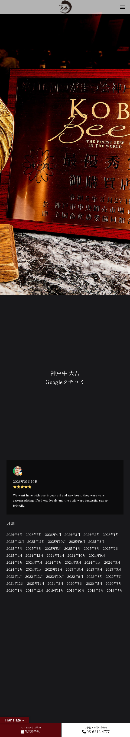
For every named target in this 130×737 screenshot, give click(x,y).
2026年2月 (92, 534)
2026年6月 (14, 534)
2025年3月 (92, 548)
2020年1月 (14, 590)
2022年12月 (34, 576)
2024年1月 (34, 569)
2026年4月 (53, 534)
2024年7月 (34, 562)
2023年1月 (14, 576)
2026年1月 (111, 534)
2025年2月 (111, 548)
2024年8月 (14, 562)
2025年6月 (34, 548)
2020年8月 (75, 583)
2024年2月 (14, 569)
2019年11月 (55, 590)
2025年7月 (14, 548)
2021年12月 (15, 583)
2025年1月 (14, 555)
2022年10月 (55, 576)
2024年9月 (97, 555)
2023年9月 (94, 569)
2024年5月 (73, 562)
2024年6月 (54, 562)
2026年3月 (72, 534)
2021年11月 (35, 583)
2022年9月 (75, 576)
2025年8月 (96, 541)
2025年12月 (15, 541)
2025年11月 (36, 541)
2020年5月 (94, 583)
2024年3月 (112, 562)
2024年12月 (34, 555)
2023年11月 (53, 569)
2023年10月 (74, 569)
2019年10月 (75, 590)
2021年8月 (55, 583)
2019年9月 (96, 590)
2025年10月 (57, 541)
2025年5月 (53, 548)
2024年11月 (55, 555)
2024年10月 (77, 555)
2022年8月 (95, 576)
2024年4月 (92, 562)
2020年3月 (114, 583)
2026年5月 (34, 534)
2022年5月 (114, 576)
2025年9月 (77, 541)
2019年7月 (115, 590)
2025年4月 (72, 548)
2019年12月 (34, 590)
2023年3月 (113, 569)
